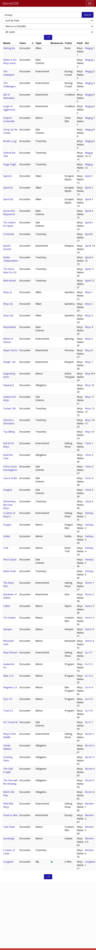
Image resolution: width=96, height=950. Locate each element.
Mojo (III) (8, 315)
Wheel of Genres (8, 340)
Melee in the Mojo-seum (10, 61)
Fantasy (89, 513)
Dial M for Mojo (8, 445)
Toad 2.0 (8, 710)
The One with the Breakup (10, 782)
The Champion (8, 73)
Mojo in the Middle (9, 735)
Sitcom (88, 733)
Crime (88, 443)
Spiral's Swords (7, 247)
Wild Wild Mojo (8, 805)
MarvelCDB (10, 3)
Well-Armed (9, 280)
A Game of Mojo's (9, 514)
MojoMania (9, 327)
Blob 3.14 (8, 675)
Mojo (88, 292)
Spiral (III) (8, 199)
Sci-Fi (88, 652)
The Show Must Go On (10, 270)
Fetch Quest (10, 559)
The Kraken (9, 617)
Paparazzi (8, 385)
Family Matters (7, 747)
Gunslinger (9, 838)
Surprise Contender (9, 119)
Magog (89, 48)
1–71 (48, 37)
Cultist (6, 606)
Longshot (8, 861)
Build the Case (8, 456)
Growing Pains (7, 758)
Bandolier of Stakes (10, 596)
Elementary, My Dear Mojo (9, 505)
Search (87, 14)
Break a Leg (9, 141)
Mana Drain (9, 571)
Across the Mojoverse (9, 212)
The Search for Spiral (9, 224)
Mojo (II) (8, 303)
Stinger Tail (9, 361)
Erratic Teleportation (10, 259)
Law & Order (10, 478)
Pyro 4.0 (7, 699)
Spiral (88, 176)
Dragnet (7, 489)
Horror (88, 582)
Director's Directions (8, 421)
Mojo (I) (7, 292)
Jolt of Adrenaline (9, 96)
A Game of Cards (9, 851)
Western (89, 803)
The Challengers (9, 84)
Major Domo (10, 350)
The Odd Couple (8, 770)
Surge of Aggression (9, 108)
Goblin (6, 536)
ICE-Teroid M (10, 722)
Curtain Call (9, 408)
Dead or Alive (10, 815)
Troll (5, 547)
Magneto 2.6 (10, 687)
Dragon (7, 524)
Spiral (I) (7, 176)
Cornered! (8, 234)
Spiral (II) (8, 187)
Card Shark (9, 826)
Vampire (7, 629)
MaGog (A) (9, 48)
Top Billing (9, 431)
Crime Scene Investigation (10, 468)
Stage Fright (9, 164)
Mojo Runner (10, 652)
